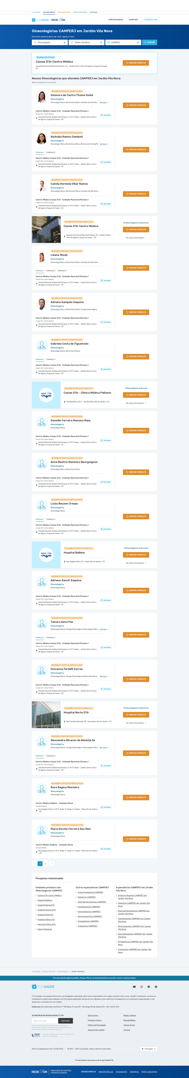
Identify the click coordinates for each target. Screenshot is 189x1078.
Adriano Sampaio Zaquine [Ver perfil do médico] (67, 302)
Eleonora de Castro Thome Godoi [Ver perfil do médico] (72, 95)
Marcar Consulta (49, 972)
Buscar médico (49, 12)
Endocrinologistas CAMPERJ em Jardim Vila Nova (132, 897)
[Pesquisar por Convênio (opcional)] (137, 42)
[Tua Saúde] (43, 986)
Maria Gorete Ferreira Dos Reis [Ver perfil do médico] (71, 829)
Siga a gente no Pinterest (156, 987)
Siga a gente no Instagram (141, 987)
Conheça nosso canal (134, 987)
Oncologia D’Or (121, 1072)
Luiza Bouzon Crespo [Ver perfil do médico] (64, 503)
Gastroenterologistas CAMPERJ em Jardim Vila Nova (134, 912)
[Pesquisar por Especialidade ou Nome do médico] (64, 42)
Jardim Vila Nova (77, 972)
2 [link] (45, 864)
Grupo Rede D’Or (107, 1060)
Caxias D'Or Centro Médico (54, 61)
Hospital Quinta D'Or (47, 910)
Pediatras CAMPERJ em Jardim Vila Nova (134, 904)
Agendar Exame (64, 12)
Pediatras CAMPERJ (87, 897)
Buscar (149, 42)
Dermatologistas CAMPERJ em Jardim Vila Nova (135, 935)
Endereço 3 (62, 271)
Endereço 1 (40, 152)
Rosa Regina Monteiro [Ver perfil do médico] (65, 787)
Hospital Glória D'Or (46, 919)
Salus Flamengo (45, 929)
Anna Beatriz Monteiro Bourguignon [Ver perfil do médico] (74, 462)
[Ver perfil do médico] (42, 97)
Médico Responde (80, 12)
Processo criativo (94, 1020)
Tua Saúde (36, 12)
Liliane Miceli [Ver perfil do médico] (59, 255)
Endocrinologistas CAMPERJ (90, 892)
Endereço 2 (51, 152)
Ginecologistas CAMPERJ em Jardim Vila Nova (134, 927)
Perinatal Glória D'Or (47, 924)
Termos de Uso (129, 1025)
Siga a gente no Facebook (149, 987)
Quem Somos (93, 1016)
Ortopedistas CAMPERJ (88, 921)
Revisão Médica (129, 1020)
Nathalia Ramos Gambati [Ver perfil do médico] (67, 136)
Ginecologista (63, 972)
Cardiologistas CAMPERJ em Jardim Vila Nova (134, 920)
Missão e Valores (130, 1016)
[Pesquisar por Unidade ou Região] (101, 42)
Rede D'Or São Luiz (106, 1072)
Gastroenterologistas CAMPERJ (92, 902)
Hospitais (132, 20)
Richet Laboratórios (149, 1072)
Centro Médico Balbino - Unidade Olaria (54, 803)
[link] (51, 863)
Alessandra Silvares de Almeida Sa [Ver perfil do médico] (73, 740)
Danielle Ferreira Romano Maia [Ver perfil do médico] (70, 420)
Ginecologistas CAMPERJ (89, 912)
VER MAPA (106, 115)
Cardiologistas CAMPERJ (89, 907)
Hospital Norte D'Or (46, 905)
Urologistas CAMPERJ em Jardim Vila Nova (134, 951)
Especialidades (114, 20)
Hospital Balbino (41, 806)
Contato (127, 1030)
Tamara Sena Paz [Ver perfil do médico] (62, 622)
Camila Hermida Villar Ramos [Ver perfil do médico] (69, 183)
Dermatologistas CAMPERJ (90, 916)
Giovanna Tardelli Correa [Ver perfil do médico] (67, 669)
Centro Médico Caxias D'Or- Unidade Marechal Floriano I (62, 111)
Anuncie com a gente (96, 1030)
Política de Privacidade (97, 1025)
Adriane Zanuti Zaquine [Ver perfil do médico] (66, 580)
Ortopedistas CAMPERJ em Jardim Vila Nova (135, 943)
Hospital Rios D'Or (45, 915)
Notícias (93, 12)
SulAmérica (134, 1072)
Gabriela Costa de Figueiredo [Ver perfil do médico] (69, 343)
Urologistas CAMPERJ (87, 926)
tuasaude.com (150, 20)
